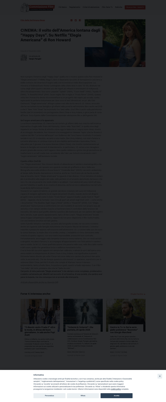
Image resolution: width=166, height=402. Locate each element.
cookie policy (116, 389)
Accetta (116, 396)
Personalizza (49, 396)
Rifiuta (83, 396)
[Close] (160, 376)
